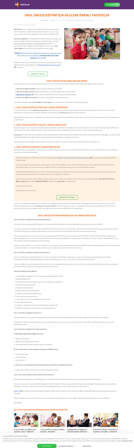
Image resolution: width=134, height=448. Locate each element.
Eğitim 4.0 (17, 391)
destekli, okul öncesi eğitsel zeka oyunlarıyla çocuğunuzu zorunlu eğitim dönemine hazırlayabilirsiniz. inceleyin (38, 55)
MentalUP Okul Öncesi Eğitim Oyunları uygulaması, (73, 158)
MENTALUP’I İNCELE (38, 74)
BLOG (53, 20)
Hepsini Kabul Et (46, 445)
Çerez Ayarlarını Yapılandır (66, 445)
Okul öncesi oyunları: (23, 95)
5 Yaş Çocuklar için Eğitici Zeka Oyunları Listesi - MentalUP (25, 430)
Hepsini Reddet (87, 445)
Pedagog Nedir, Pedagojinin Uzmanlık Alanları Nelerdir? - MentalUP (77, 431)
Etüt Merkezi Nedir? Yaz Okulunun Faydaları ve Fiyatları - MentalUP (105, 430)
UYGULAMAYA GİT (112, 5)
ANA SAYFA (44, 20)
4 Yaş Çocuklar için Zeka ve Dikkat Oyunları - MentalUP (52, 430)
